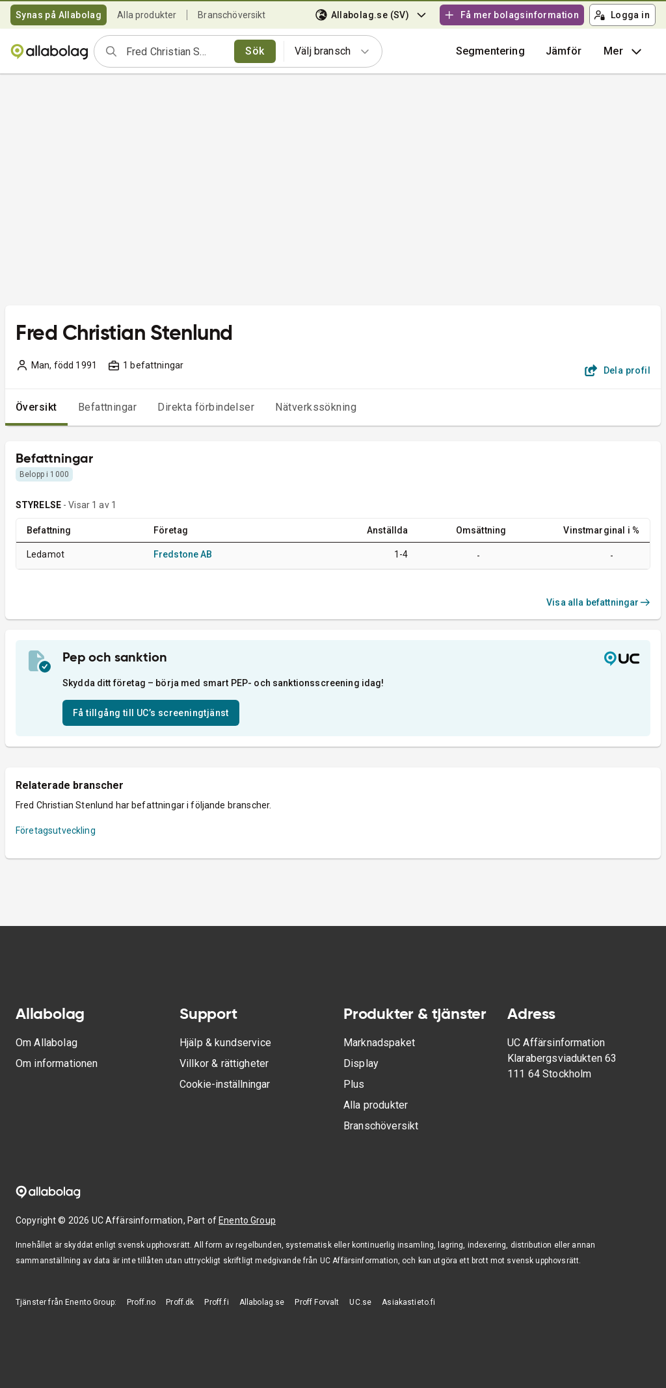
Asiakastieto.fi (408, 1302)
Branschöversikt (231, 15)
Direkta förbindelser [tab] (205, 407)
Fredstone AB (183, 554)
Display (361, 1063)
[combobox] (176, 51)
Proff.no (141, 1302)
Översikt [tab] (36, 407)
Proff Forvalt (317, 1302)
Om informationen (57, 1063)
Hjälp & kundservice (225, 1042)
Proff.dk (180, 1302)
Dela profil (617, 370)
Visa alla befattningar (598, 602)
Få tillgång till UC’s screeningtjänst (151, 713)
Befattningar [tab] (107, 407)
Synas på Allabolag (58, 15)
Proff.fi (216, 1302)
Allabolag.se (262, 1302)
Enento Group (247, 1220)
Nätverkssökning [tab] (315, 407)
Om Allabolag (46, 1042)
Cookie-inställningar (225, 1084)
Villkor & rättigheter (224, 1063)
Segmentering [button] (490, 51)
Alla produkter (146, 15)
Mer (624, 51)
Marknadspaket (379, 1042)
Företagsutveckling (56, 830)
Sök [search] (254, 51)
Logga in (622, 15)
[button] (564, 51)
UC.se (360, 1302)
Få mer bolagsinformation (511, 15)
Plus (354, 1084)
